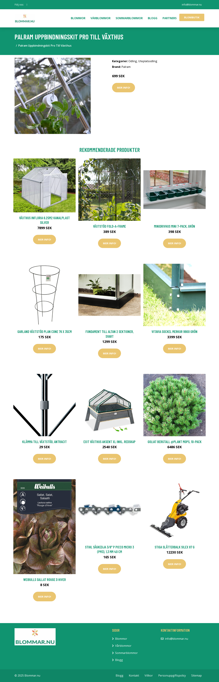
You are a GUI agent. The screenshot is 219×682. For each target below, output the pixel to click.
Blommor (78, 18)
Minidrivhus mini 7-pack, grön (174, 226)
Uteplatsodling (147, 61)
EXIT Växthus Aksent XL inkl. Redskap (109, 441)
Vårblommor (101, 18)
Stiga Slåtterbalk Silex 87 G (175, 547)
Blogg (152, 18)
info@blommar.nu (192, 4)
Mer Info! (123, 87)
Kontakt (134, 675)
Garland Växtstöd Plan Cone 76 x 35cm (44, 331)
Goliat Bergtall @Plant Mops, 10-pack (175, 441)
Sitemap (196, 675)
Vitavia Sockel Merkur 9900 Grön (174, 331)
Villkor (149, 675)
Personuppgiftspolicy (172, 675)
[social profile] (27, 4)
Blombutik (191, 17)
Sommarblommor (129, 18)
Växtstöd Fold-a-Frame (109, 226)
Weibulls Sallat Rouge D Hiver (44, 579)
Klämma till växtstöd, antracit (44, 441)
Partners (170, 18)
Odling (132, 61)
